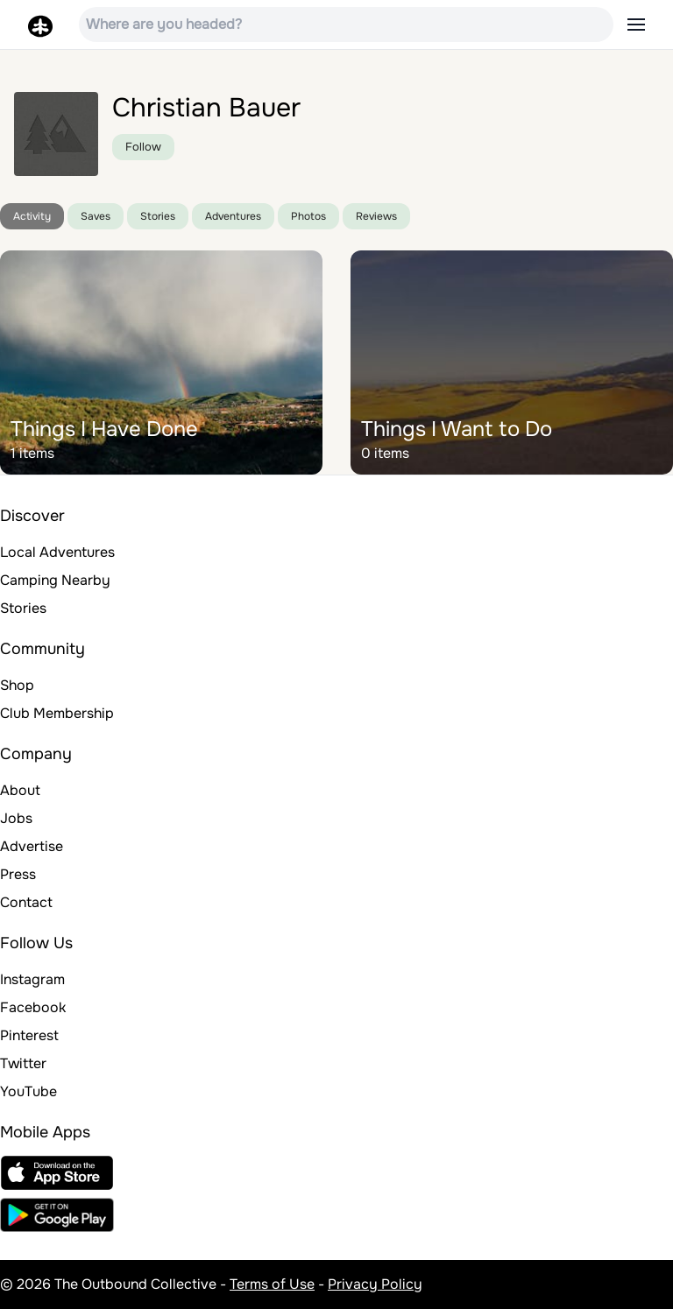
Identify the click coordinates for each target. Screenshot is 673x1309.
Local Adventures (57, 552)
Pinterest (29, 1035)
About (20, 790)
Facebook (33, 1007)
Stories (157, 216)
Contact (26, 902)
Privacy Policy (375, 1284)
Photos (308, 216)
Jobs (16, 818)
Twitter (23, 1063)
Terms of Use (272, 1284)
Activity (32, 216)
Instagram (32, 979)
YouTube (28, 1091)
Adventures (233, 216)
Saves (95, 216)
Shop (17, 685)
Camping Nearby (55, 580)
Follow (143, 146)
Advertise (31, 846)
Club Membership (57, 713)
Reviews (376, 216)
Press (18, 874)
